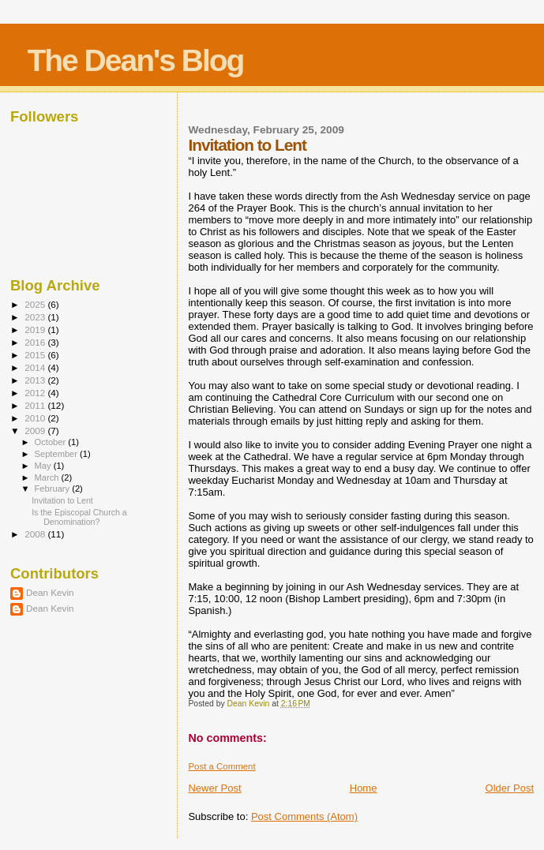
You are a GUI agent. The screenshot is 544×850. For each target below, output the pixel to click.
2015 (35, 355)
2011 (35, 405)
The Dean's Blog (135, 60)
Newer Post (214, 788)
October (52, 442)
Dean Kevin (50, 592)
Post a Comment (221, 766)
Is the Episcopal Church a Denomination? (79, 516)
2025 (35, 304)
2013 (35, 380)
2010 (35, 418)
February (54, 488)
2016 (35, 342)
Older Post (510, 788)
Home (363, 788)
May (44, 465)
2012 (35, 393)
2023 (35, 317)
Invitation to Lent (62, 500)
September (58, 454)
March (48, 477)
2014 (35, 367)
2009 (35, 430)
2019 (35, 329)
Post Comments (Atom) (304, 816)
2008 (35, 534)
